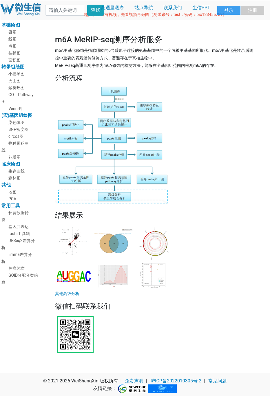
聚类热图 (16, 87)
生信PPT (201, 7)
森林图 (14, 178)
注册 (252, 10)
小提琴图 (16, 74)
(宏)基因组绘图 (16, 115)
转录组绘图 (13, 66)
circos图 (15, 136)
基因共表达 (18, 226)
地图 (12, 192)
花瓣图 (14, 157)
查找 (95, 10)
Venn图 (15, 108)
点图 (12, 46)
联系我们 (172, 7)
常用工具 (10, 205)
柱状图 (14, 53)
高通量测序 (112, 7)
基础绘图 (10, 25)
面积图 (14, 60)
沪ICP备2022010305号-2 (175, 381)
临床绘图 (10, 164)
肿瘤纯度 (16, 268)
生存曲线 (16, 171)
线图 (12, 39)
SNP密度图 (18, 129)
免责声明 (134, 381)
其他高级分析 (67, 293)
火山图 (14, 80)
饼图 (12, 32)
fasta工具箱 (19, 233)
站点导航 (143, 7)
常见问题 (217, 381)
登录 (228, 10)
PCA (12, 199)
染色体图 (16, 122)
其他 (6, 185)
